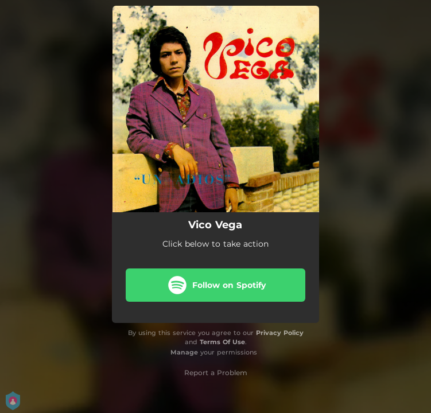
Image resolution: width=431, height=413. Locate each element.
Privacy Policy (280, 333)
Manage (184, 352)
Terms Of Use (222, 342)
